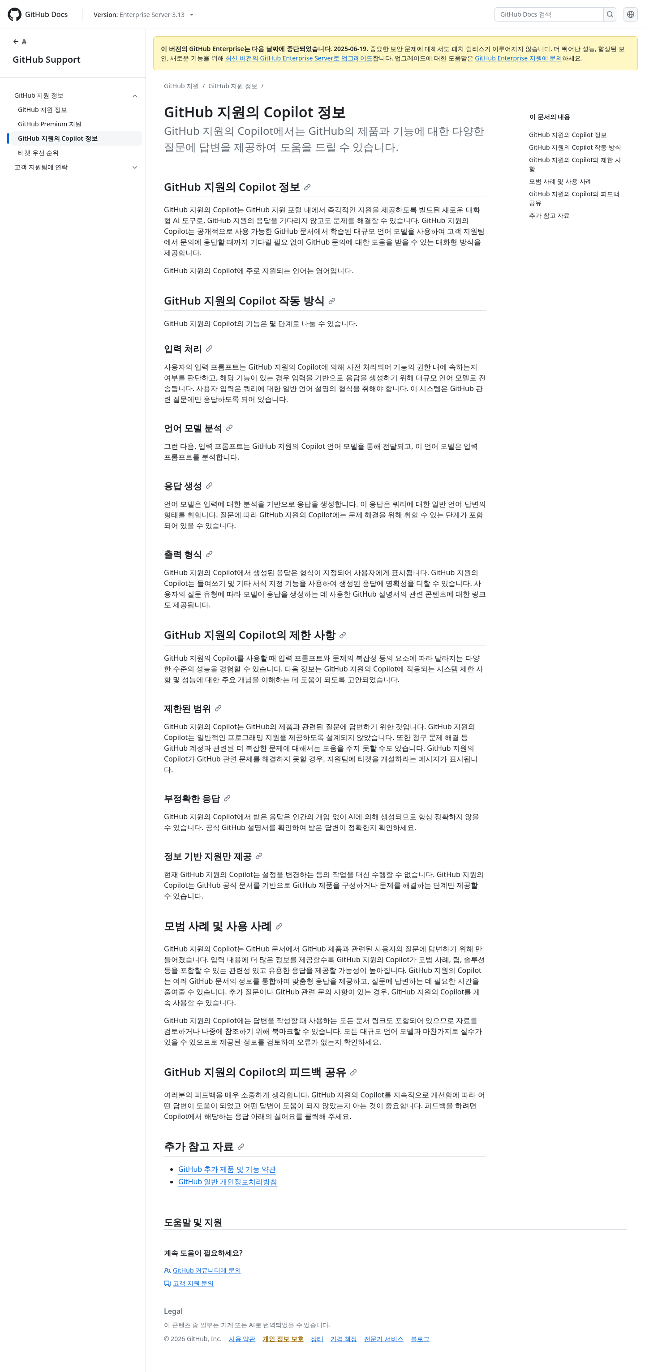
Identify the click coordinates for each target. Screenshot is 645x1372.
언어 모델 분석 (198, 428)
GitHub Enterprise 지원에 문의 (518, 58)
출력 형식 (188, 554)
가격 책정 (344, 1338)
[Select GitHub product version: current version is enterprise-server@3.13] (144, 15)
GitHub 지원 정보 (233, 86)
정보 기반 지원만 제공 (213, 856)
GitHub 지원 (181, 86)
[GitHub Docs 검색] (549, 14)
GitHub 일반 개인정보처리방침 (227, 1182)
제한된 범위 (193, 708)
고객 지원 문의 (189, 1283)
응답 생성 (188, 486)
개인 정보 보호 (282, 1338)
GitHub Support (47, 59)
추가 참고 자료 (204, 1146)
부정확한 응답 (197, 798)
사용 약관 (242, 1338)
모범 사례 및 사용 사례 (223, 925)
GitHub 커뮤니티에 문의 (202, 1270)
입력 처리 (188, 349)
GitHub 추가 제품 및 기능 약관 (227, 1169)
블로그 (420, 1338)
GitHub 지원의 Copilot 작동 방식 (249, 300)
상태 (317, 1338)
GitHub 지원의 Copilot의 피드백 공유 (260, 1071)
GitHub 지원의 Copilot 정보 (237, 186)
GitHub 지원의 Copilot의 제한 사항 (255, 634)
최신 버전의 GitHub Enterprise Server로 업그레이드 (299, 58)
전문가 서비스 (384, 1338)
